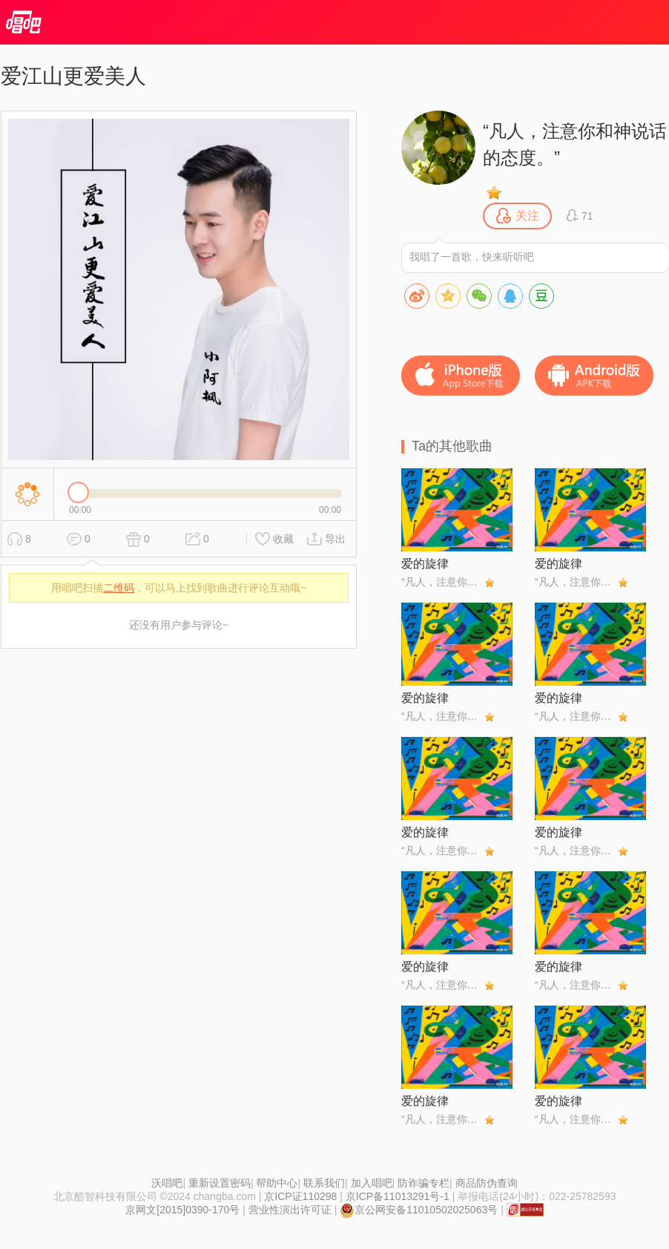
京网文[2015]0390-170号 (182, 1210)
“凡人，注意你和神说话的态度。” (575, 144)
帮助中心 (276, 1183)
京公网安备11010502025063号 (419, 1210)
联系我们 (324, 1183)
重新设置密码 (219, 1183)
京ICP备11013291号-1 (397, 1196)
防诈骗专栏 (423, 1183)
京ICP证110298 (300, 1196)
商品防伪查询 (486, 1183)
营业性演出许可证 (290, 1210)
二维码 (118, 588)
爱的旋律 (425, 563)
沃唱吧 (166, 1183)
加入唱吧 (371, 1183)
